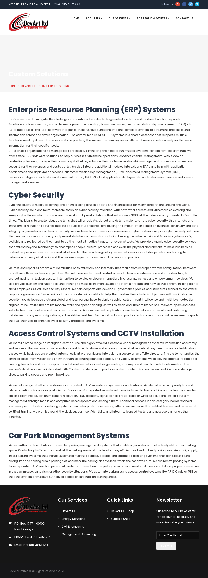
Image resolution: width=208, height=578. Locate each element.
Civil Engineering (73, 526)
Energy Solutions (73, 519)
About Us (93, 18)
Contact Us (184, 18)
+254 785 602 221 (66, 4)
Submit (166, 546)
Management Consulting (79, 534)
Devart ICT (29, 86)
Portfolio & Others (152, 18)
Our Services (118, 18)
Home (75, 18)
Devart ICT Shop (122, 511)
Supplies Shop (120, 519)
